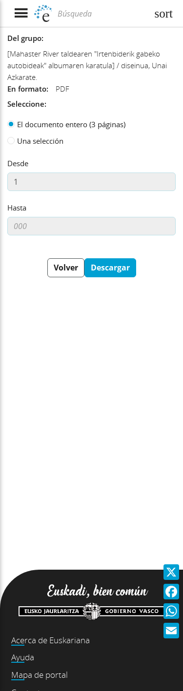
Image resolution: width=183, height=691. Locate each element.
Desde (17, 163)
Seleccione (25, 104)
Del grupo (24, 38)
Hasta (16, 207)
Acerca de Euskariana (50, 640)
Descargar (110, 267)
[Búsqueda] (102, 13)
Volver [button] (66, 267)
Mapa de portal (39, 674)
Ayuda (22, 657)
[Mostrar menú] (20, 13)
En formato (26, 89)
